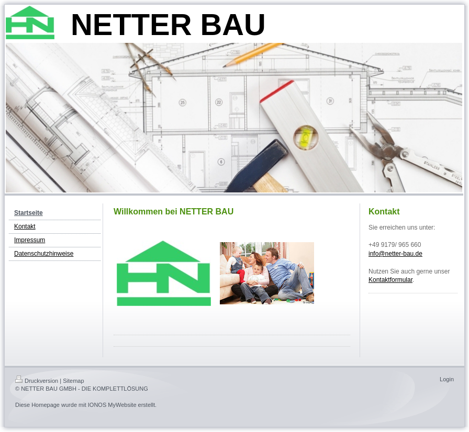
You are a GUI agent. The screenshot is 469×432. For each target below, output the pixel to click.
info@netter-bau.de (395, 253)
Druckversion (36, 381)
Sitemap (73, 381)
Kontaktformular (390, 279)
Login (447, 379)
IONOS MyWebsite (112, 405)
